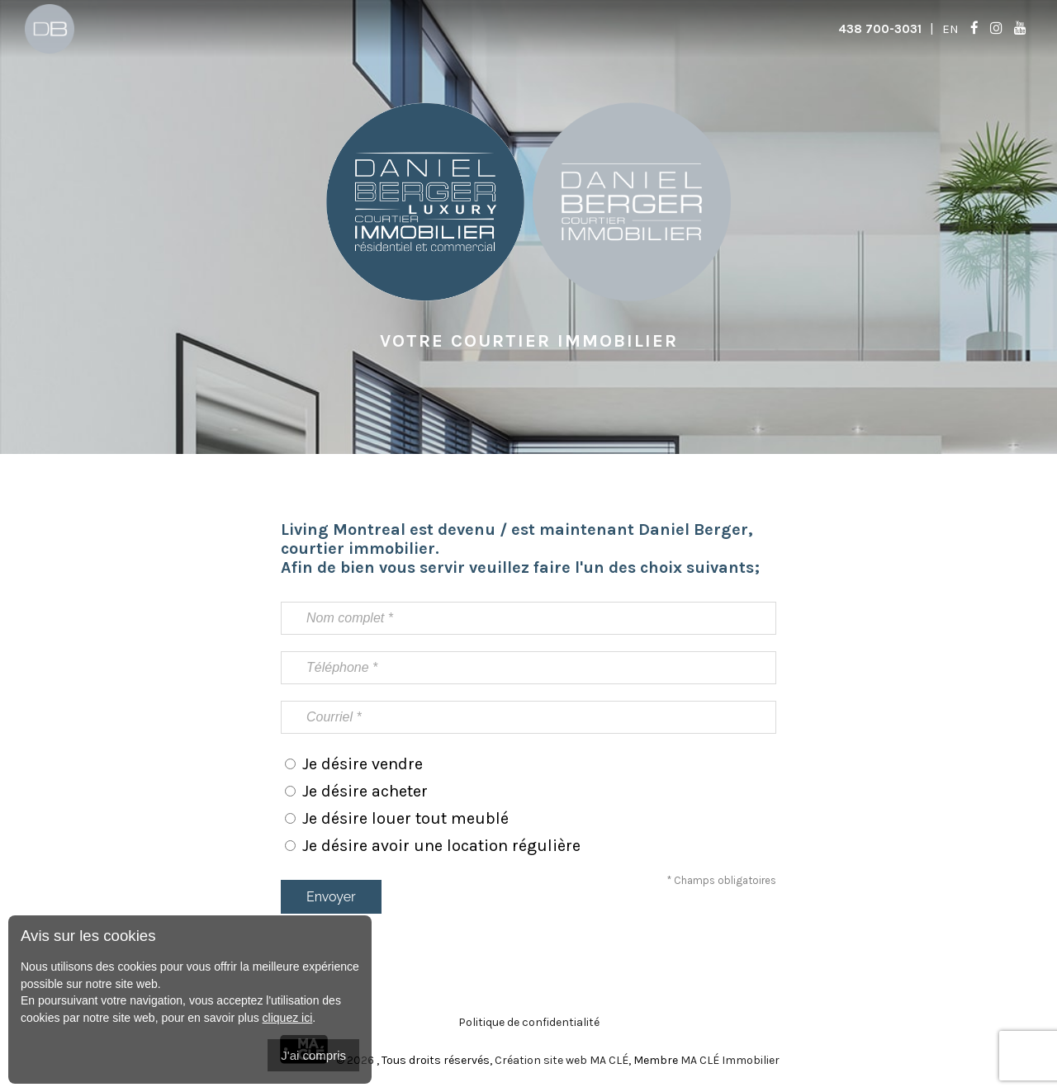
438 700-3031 (880, 28)
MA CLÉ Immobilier (730, 1060)
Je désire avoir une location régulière (441, 845)
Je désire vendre (362, 763)
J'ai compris (313, 1055)
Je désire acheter (365, 791)
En (950, 28)
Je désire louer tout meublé (405, 818)
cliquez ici (288, 1017)
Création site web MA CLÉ (561, 1060)
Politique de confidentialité (529, 1022)
